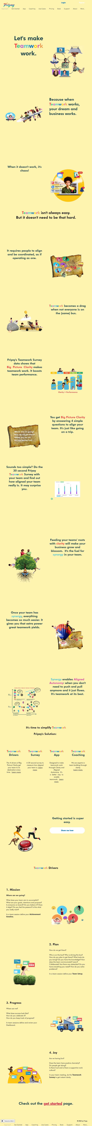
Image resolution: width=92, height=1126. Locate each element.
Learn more (16, 772)
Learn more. (78, 770)
